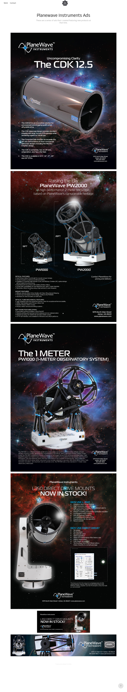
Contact (13, 3)
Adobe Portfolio (67, 664)
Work (6, 3)
